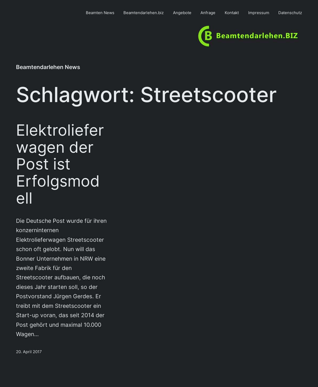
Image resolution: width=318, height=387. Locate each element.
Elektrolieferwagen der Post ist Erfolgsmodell (60, 164)
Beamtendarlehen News (48, 67)
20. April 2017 (29, 351)
